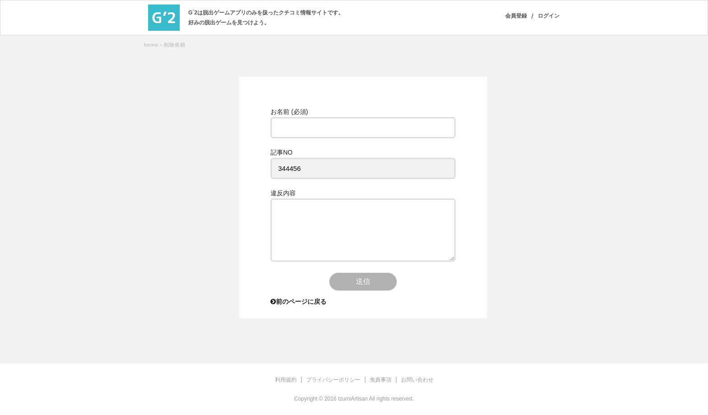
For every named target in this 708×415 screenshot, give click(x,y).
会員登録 (516, 16)
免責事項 (380, 380)
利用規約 (286, 380)
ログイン (548, 16)
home (151, 44)
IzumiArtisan (353, 399)
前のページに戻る (298, 301)
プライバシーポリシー (333, 380)
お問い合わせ (417, 380)
